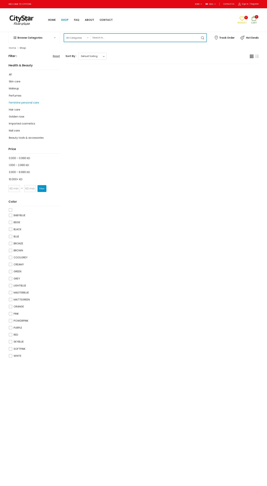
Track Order (224, 37)
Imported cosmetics (22, 123)
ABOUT (89, 20)
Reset (56, 56)
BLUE (16, 236)
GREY (17, 278)
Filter (42, 188)
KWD (197, 4)
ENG (209, 4)
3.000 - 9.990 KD (19, 172)
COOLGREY (21, 257)
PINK (16, 314)
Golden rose (16, 116)
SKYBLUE (19, 341)
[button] (34, 37)
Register (254, 3)
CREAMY (19, 264)
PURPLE (18, 328)
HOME (52, 20)
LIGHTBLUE (20, 285)
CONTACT (106, 20)
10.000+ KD (15, 179)
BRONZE (18, 243)
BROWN (18, 250)
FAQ (76, 20)
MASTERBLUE (21, 292)
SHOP (64, 20)
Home (12, 48)
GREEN (17, 271)
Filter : (12, 56)
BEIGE (17, 222)
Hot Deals (249, 37)
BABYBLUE (19, 215)
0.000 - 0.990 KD (19, 158)
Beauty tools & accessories (26, 138)
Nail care (14, 130)
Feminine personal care (24, 102)
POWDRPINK (21, 321)
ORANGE (19, 306)
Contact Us (228, 3)
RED (16, 335)
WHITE (17, 356)
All (10, 74)
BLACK (17, 229)
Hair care (14, 109)
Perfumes (15, 95)
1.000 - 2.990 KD (19, 165)
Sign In (243, 3)
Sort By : (71, 56)
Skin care (14, 81)
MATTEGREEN (22, 299)
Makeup (14, 88)
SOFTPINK (19, 349)
